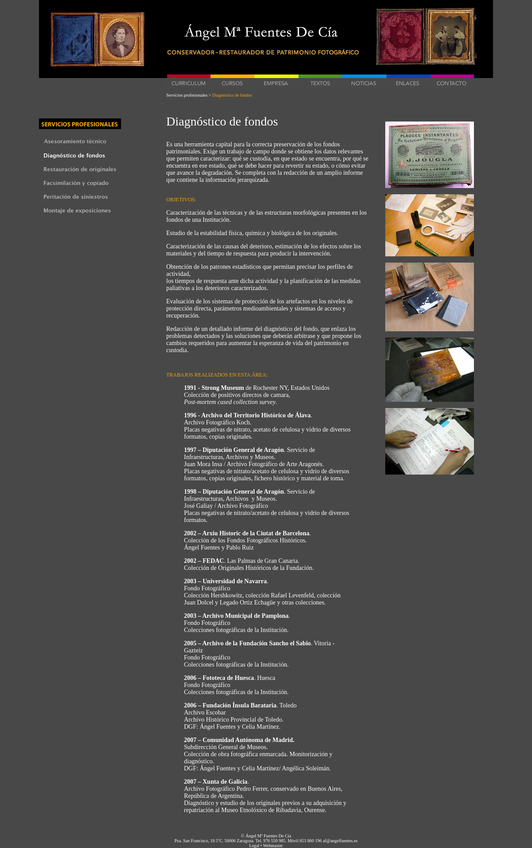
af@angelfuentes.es (340, 840)
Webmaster (273, 845)
